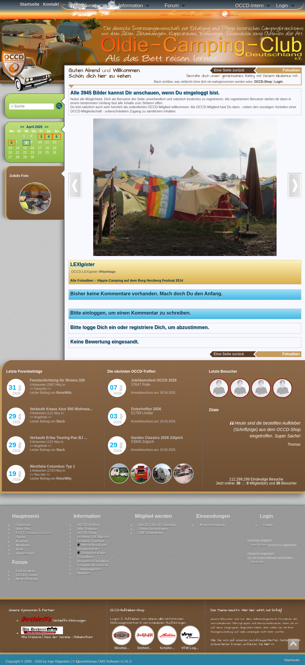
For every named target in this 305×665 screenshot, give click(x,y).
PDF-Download (150, 533)
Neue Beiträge (27, 579)
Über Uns (23, 529)
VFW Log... (190, 646)
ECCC (33, 533)
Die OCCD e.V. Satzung (156, 525)
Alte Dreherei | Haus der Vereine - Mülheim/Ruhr (57, 635)
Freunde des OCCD (92, 565)
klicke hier (258, 562)
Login (282, 5)
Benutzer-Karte (91, 553)
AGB (19, 549)
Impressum (25, 553)
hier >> (269, 644)
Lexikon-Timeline (91, 541)
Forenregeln (25, 571)
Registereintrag (212, 525)
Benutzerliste (87, 549)
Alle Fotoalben (82, 280)
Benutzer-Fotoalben (93, 561)
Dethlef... (144, 646)
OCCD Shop (87, 533)
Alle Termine (87, 529)
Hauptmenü (84, 5)
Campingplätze (89, 569)
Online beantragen (153, 529)
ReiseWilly (64, 392)
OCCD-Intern (249, 5)
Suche (21, 537)
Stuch (60, 421)
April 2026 (34, 127)
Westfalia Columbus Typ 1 (52, 466)
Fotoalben (85, 557)
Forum (172, 5)
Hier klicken (259, 544)
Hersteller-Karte (92, 545)
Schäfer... (167, 646)
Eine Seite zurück (229, 70)
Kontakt (51, 4)
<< (22, 127)
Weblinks (23, 545)
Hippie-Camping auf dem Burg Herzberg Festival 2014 (140, 280)
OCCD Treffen (88, 525)
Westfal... (121, 646)
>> (47, 127)
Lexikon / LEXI (93, 537)
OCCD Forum (26, 575)
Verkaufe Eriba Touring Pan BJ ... (58, 438)
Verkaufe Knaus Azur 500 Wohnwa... (61, 409)
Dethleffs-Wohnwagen (53, 620)
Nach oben (293, 644)
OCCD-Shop (263, 81)
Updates (83, 573)
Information (131, 5)
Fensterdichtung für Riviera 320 (57, 380)
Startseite (29, 4)
